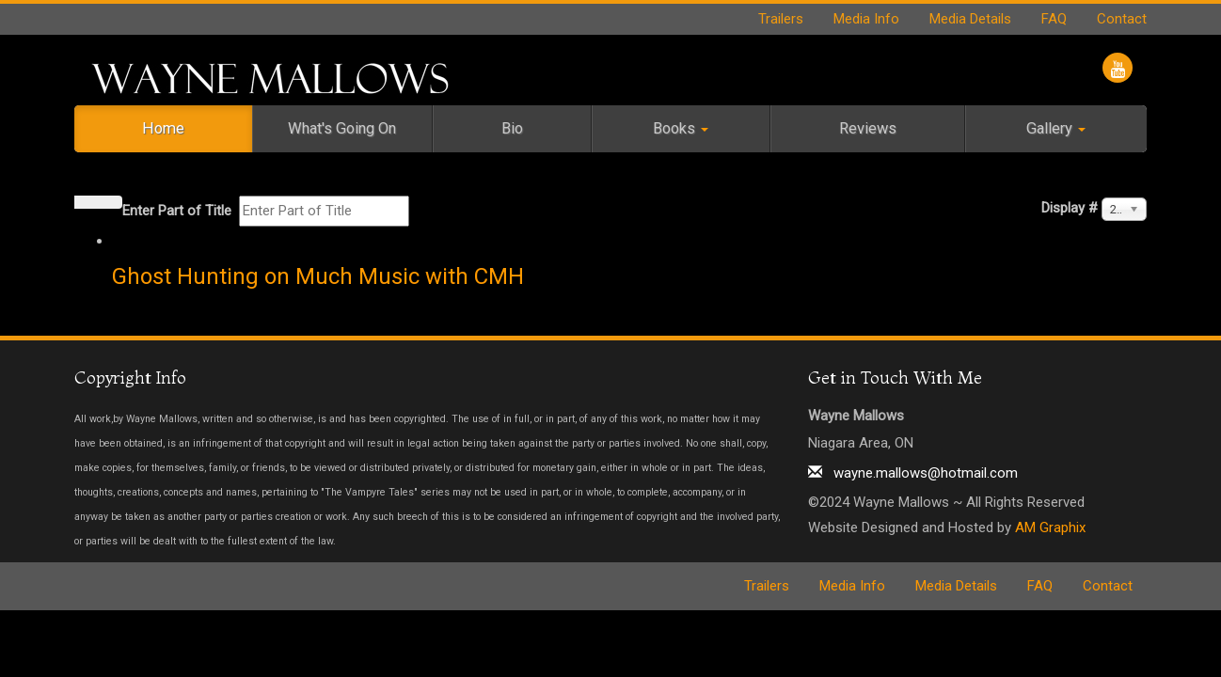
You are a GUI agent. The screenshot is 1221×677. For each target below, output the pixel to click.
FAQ (1054, 18)
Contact (1122, 18)
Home (163, 128)
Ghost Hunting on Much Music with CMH (318, 276)
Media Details (970, 18)
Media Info (866, 18)
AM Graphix (1050, 527)
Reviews (867, 128)
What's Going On (342, 128)
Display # (1069, 207)
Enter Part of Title (178, 210)
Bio (512, 128)
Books (680, 128)
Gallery (1056, 128)
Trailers (780, 18)
